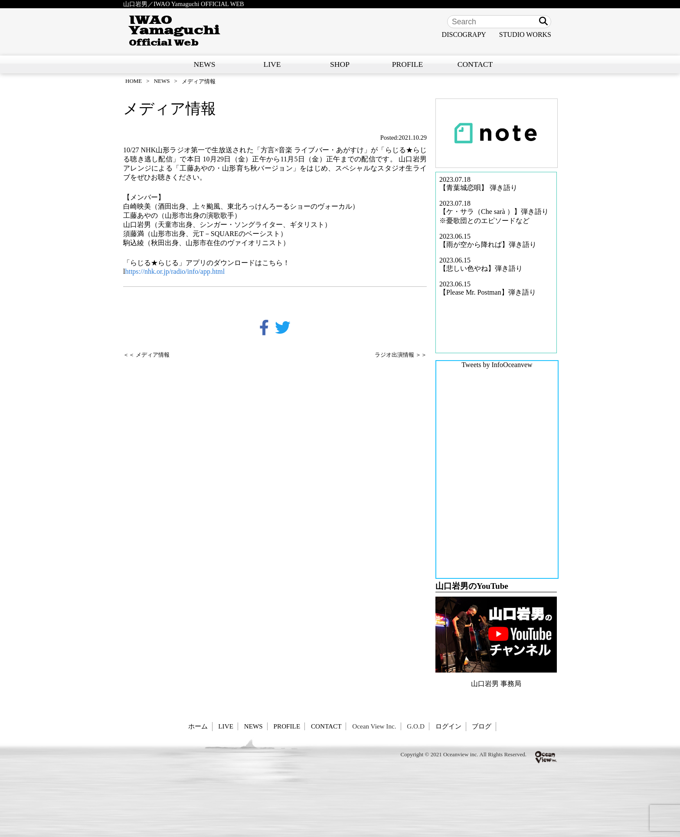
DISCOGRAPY (464, 34)
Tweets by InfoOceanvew (496, 364)
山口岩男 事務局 (496, 683)
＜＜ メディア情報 (146, 355)
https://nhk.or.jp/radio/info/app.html (175, 271)
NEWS (205, 64)
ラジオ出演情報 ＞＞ (401, 355)
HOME (133, 81)
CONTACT (475, 64)
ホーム (198, 726)
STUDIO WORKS (525, 34)
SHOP (340, 64)
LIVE (272, 64)
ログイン (448, 726)
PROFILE (407, 64)
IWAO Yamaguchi (174, 31)
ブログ (481, 726)
